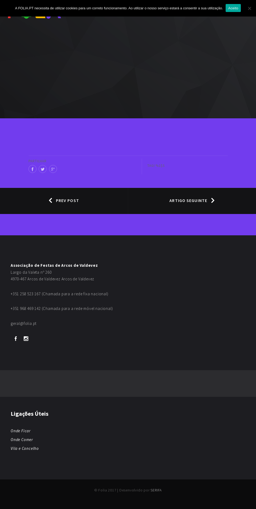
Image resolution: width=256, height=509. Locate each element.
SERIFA (156, 490)
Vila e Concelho (25, 448)
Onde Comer (22, 439)
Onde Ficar (21, 430)
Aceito (233, 8)
